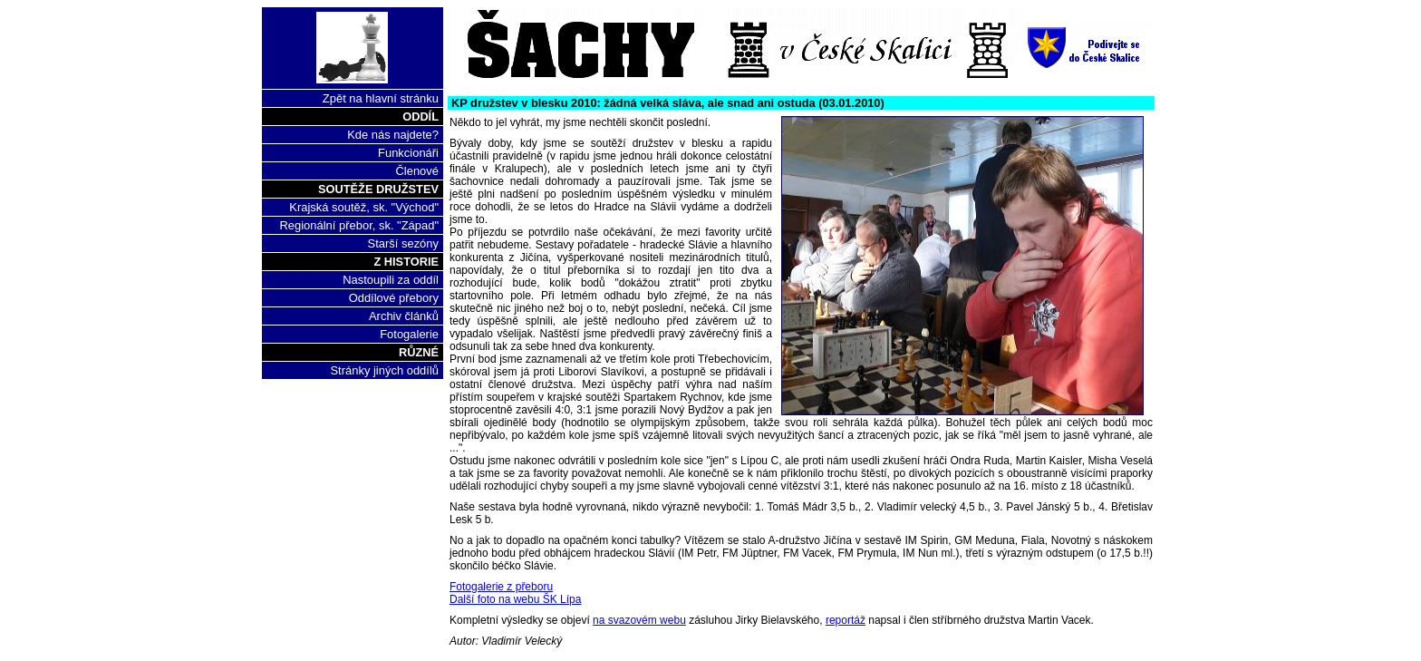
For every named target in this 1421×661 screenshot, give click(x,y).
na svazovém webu (639, 620)
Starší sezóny (403, 243)
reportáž (845, 620)
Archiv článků (404, 316)
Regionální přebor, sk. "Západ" (359, 225)
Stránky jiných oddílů (384, 370)
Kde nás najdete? (393, 134)
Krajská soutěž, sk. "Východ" (364, 207)
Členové (417, 171)
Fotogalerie (409, 334)
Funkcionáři (408, 153)
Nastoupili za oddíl (391, 280)
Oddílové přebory (394, 298)
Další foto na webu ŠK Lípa (515, 599)
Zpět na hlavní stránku (381, 98)
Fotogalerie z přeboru (501, 586)
